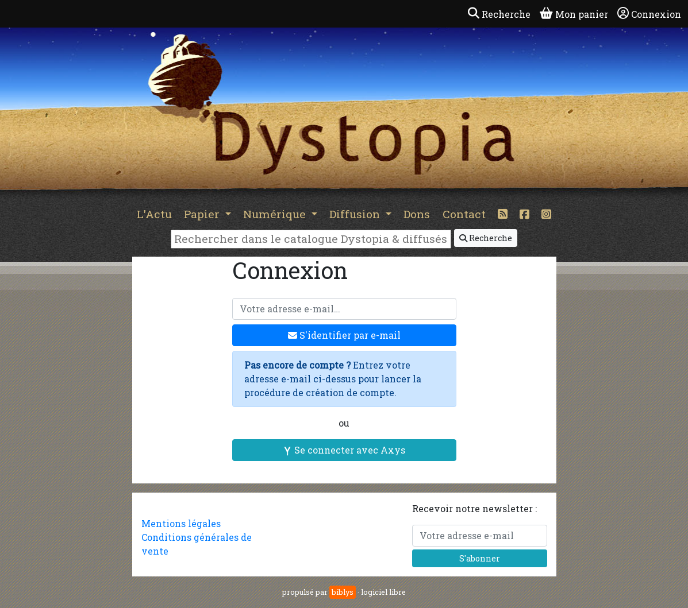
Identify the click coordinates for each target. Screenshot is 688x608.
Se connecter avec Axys (344, 450)
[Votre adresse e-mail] (344, 309)
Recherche (485, 238)
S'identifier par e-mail (344, 335)
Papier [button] (203, 214)
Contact (464, 214)
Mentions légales (181, 523)
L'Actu (154, 214)
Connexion (649, 13)
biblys (342, 592)
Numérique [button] (276, 214)
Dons (416, 214)
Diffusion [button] (356, 214)
